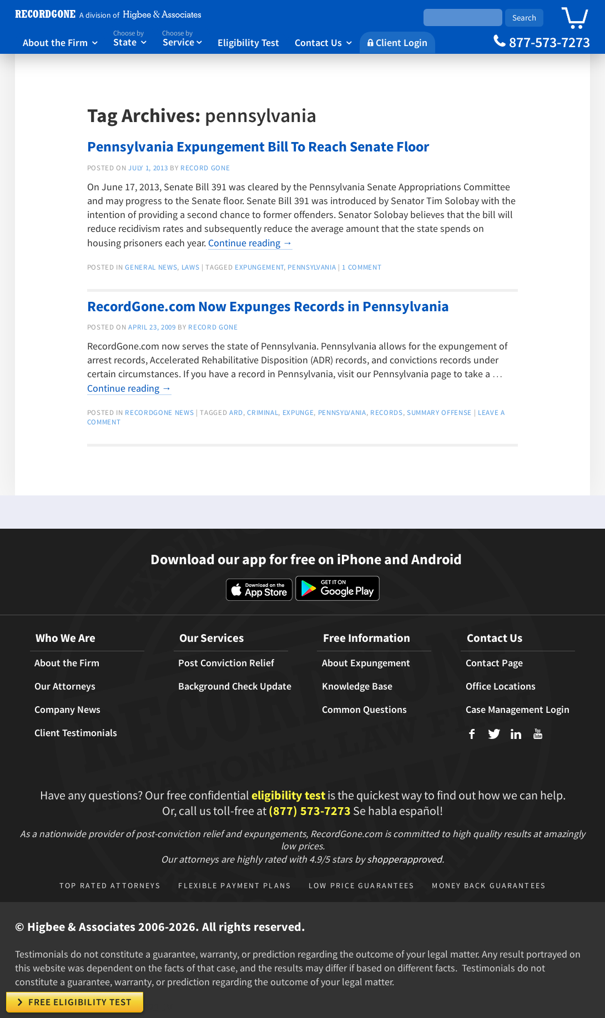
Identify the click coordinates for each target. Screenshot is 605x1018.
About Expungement (366, 663)
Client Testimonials (75, 733)
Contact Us (323, 42)
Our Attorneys (64, 686)
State (130, 37)
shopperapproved (404, 859)
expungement (259, 267)
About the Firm (60, 42)
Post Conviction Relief (226, 663)
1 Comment (361, 267)
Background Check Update (234, 686)
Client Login (397, 42)
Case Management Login (517, 709)
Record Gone (205, 168)
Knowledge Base (357, 686)
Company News (67, 709)
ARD (236, 412)
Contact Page (494, 663)
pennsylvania (312, 267)
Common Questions (364, 709)
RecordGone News (159, 412)
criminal (262, 412)
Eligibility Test (248, 42)
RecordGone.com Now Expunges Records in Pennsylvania (268, 306)
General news (151, 267)
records (386, 412)
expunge (298, 412)
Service (182, 37)
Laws (191, 267)
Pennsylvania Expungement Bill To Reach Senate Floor (258, 146)
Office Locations (501, 686)
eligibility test (288, 795)
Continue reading (250, 242)
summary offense (439, 412)
